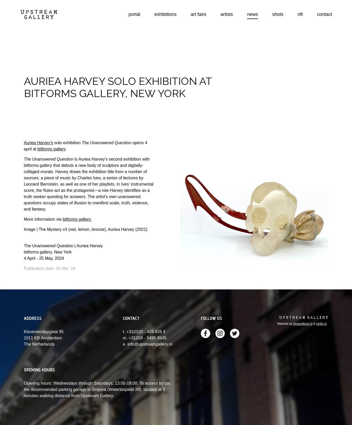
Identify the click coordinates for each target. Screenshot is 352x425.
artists (227, 14)
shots (278, 14)
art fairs (198, 14)
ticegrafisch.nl (302, 324)
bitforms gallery (51, 149)
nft (300, 14)
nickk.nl (321, 324)
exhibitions (166, 14)
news (252, 14)
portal (134, 14)
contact (324, 14)
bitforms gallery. (77, 219)
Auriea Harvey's (38, 143)
